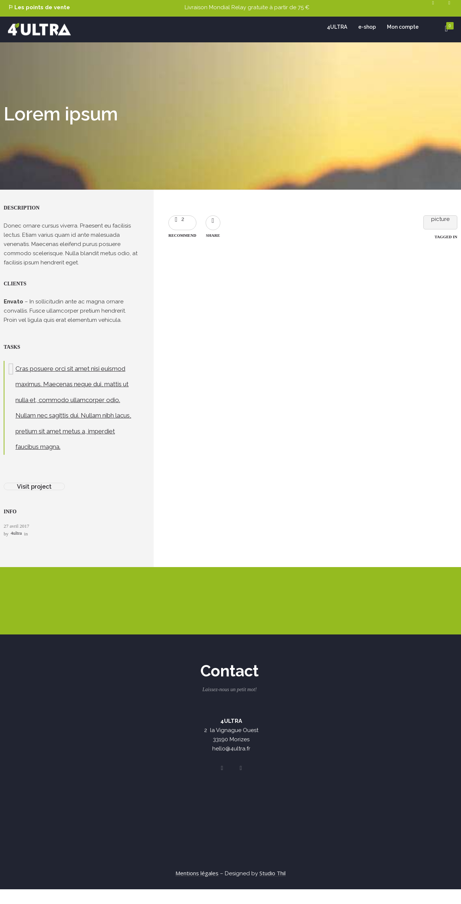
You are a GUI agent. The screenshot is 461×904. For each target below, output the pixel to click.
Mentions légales (197, 873)
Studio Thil (272, 873)
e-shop (367, 27)
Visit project (34, 486)
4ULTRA (337, 27)
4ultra (16, 533)
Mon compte (403, 27)
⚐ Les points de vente (39, 7)
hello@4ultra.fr (231, 748)
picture (440, 219)
